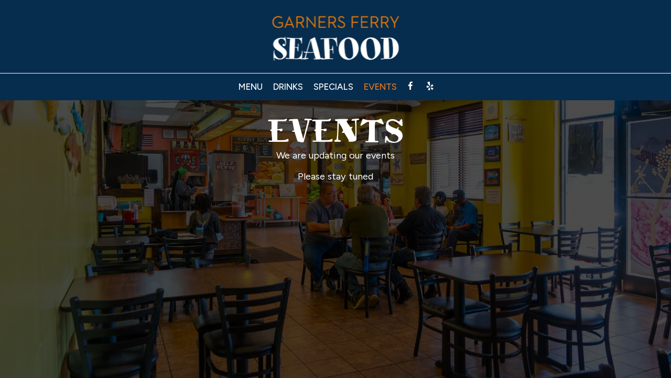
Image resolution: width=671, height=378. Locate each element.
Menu (251, 86)
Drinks (288, 86)
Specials (333, 86)
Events (380, 86)
